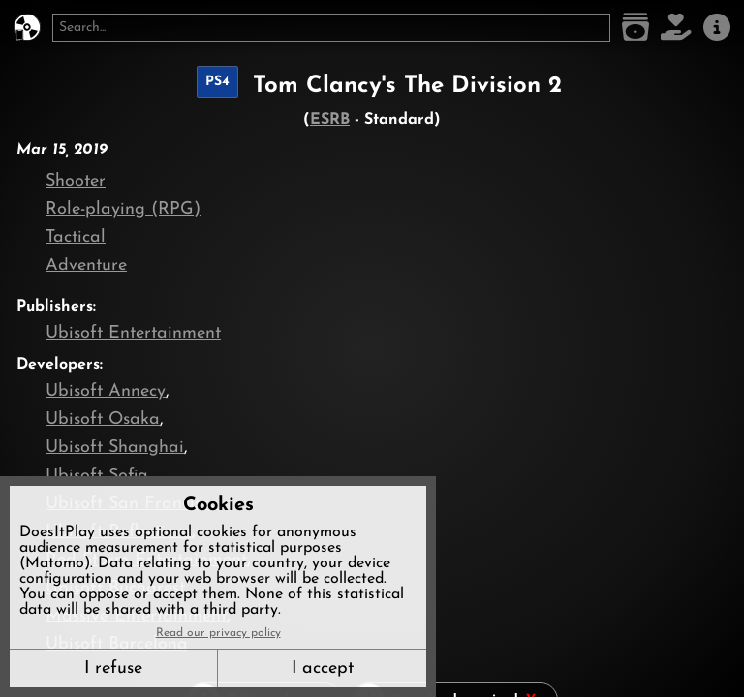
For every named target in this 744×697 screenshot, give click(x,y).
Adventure (86, 266)
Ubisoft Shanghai (115, 448)
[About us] (717, 27)
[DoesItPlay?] (27, 27)
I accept (323, 668)
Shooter (76, 181)
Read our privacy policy (218, 633)
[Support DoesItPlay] (676, 27)
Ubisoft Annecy (106, 391)
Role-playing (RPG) (123, 209)
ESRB (330, 120)
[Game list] (635, 27)
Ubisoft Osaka (103, 419)
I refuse (113, 668)
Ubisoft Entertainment (133, 333)
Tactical (76, 237)
